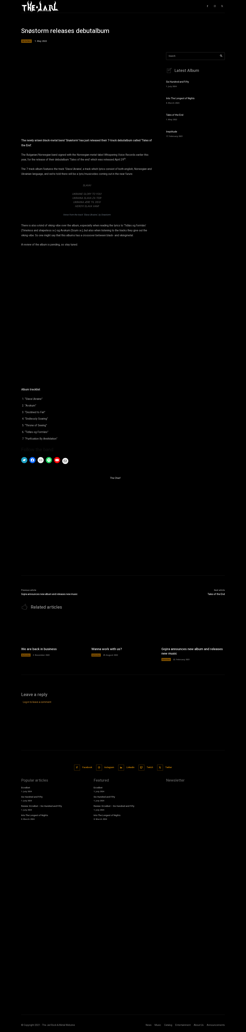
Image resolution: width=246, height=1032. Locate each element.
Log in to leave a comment (37, 702)
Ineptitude (171, 132)
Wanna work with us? (107, 649)
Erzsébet (26, 787)
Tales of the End (174, 115)
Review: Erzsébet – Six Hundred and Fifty (41, 805)
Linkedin (130, 767)
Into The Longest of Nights (180, 98)
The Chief (115, 478)
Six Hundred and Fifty (177, 82)
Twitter (172, 767)
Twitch (152, 767)
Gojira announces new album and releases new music (49, 594)
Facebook (84, 767)
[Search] (221, 56)
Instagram (107, 767)
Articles (26, 41)
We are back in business (39, 649)
